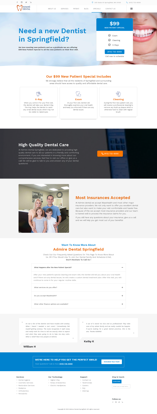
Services (64, 9)
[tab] (78, 267)
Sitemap (85, 392)
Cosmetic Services (26, 384)
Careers (85, 387)
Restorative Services (27, 387)
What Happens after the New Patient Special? (56, 267)
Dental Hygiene (24, 381)
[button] (110, 154)
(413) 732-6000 (135, 2)
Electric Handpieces (58, 387)
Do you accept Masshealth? (47, 296)
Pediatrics (22, 389)
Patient (76, 9)
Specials (97, 9)
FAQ (83, 389)
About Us (52, 9)
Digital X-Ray (55, 381)
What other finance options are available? (54, 305)
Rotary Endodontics (58, 384)
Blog (86, 9)
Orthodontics (24, 392)
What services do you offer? (48, 288)
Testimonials (87, 384)
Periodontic (23, 395)
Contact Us (110, 9)
